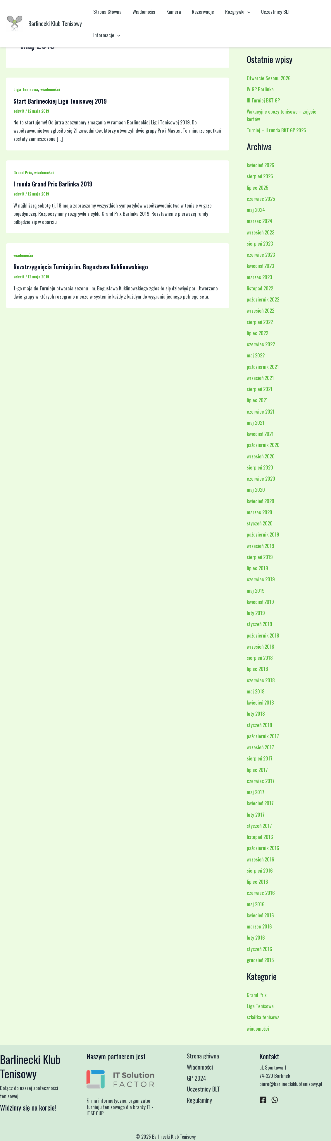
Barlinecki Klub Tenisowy (55, 23)
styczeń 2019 (259, 624)
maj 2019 (256, 590)
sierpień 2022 (260, 321)
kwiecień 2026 (260, 165)
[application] (243, 11)
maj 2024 (256, 209)
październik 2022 (263, 299)
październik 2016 (263, 848)
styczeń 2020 (260, 523)
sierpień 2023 (260, 243)
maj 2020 (256, 489)
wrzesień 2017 (260, 747)
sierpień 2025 (260, 176)
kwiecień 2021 (260, 433)
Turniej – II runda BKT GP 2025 (276, 130)
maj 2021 (255, 422)
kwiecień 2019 (260, 601)
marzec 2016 (259, 926)
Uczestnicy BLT (270, 11)
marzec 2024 (259, 221)
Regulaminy (200, 1100)
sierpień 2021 (260, 389)
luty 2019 (256, 612)
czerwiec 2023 (261, 254)
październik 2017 (263, 736)
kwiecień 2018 (260, 702)
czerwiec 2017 (261, 780)
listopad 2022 (260, 288)
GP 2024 (197, 1078)
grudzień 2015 (260, 960)
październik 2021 (263, 366)
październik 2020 (263, 444)
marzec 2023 (259, 277)
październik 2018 (263, 635)
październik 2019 (263, 534)
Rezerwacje (199, 11)
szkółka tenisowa (263, 1017)
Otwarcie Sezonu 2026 (269, 78)
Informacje (106, 35)
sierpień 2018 (260, 657)
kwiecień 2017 (260, 803)
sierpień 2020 (260, 467)
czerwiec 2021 (261, 411)
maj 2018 (256, 691)
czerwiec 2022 (261, 344)
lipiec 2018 (257, 668)
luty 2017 (256, 814)
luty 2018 (256, 713)
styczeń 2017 (259, 825)
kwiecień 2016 (260, 915)
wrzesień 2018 (260, 646)
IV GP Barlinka (260, 89)
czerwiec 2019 (261, 579)
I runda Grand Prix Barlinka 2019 (52, 183)
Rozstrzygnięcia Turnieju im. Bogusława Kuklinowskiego (80, 266)
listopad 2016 (260, 836)
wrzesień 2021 (260, 377)
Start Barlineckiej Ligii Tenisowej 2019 (60, 101)
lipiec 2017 (257, 769)
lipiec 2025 (257, 187)
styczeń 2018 (259, 725)
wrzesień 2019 (260, 545)
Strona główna (203, 1056)
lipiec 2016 (257, 881)
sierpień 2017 (260, 758)
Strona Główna (107, 11)
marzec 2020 (259, 512)
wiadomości (50, 89)
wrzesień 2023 (260, 232)
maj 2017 (255, 792)
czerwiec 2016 (261, 892)
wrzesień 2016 (260, 859)
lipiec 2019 (257, 568)
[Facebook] (263, 1100)
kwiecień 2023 (260, 265)
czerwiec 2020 (261, 478)
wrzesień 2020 (261, 456)
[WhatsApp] (274, 1100)
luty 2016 (256, 937)
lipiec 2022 (257, 333)
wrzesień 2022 (260, 310)
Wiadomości (142, 11)
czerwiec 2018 (261, 680)
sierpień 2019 (260, 557)
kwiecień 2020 (260, 501)
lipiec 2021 (257, 400)
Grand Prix (22, 172)
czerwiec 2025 (261, 198)
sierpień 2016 (260, 870)
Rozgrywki (233, 11)
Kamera (171, 11)
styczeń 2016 (259, 948)
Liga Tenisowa (25, 89)
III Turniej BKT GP (263, 100)
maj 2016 (256, 904)
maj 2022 (256, 355)
